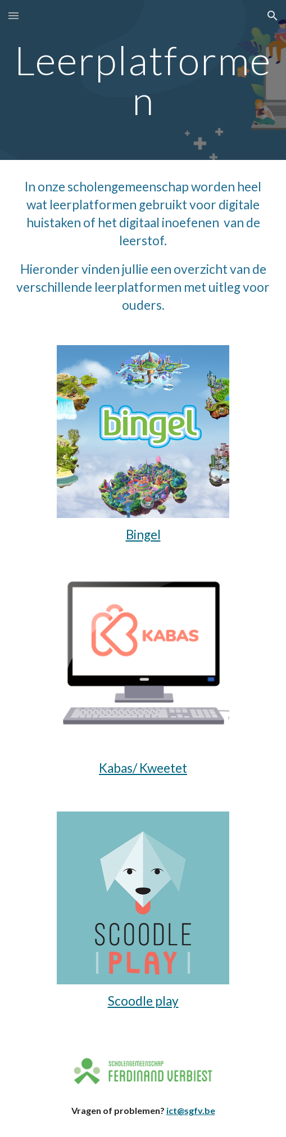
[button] (13, 15)
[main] (143, 80)
